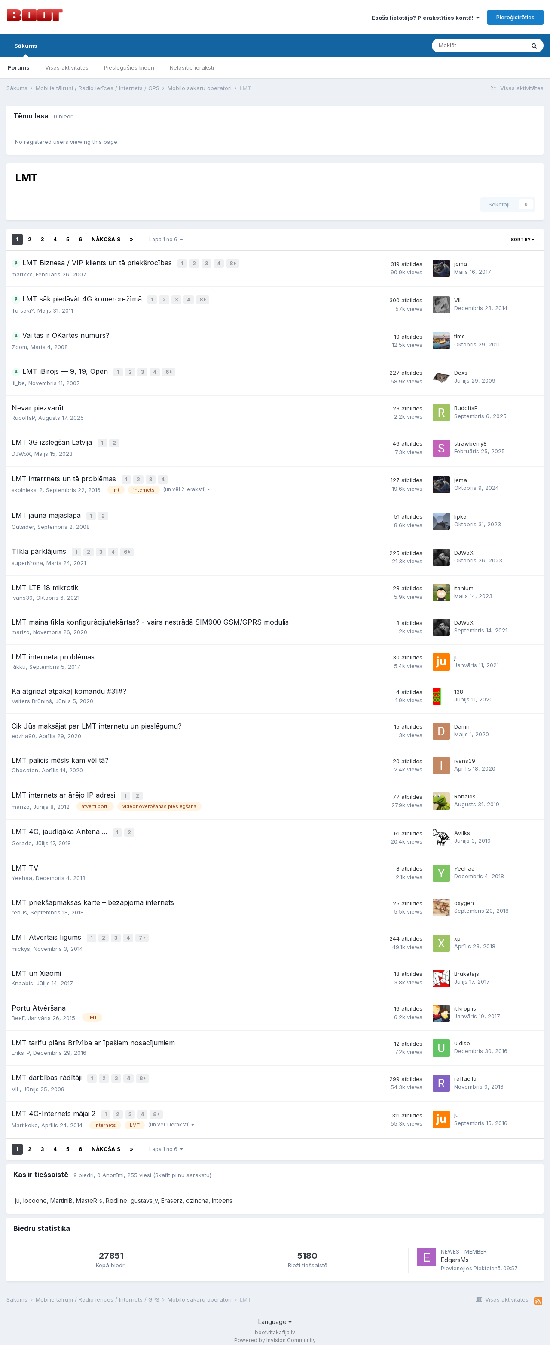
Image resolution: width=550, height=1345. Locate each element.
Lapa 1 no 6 (166, 239)
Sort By (522, 239)
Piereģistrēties (515, 17)
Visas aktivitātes (67, 67)
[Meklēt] (478, 45)
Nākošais (106, 239)
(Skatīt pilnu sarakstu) (182, 1167)
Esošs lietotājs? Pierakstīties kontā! (426, 17)
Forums (19, 67)
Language (275, 1314)
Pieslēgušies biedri (129, 67)
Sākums (25, 49)
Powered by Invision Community (275, 1332)
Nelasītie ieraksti (192, 67)
